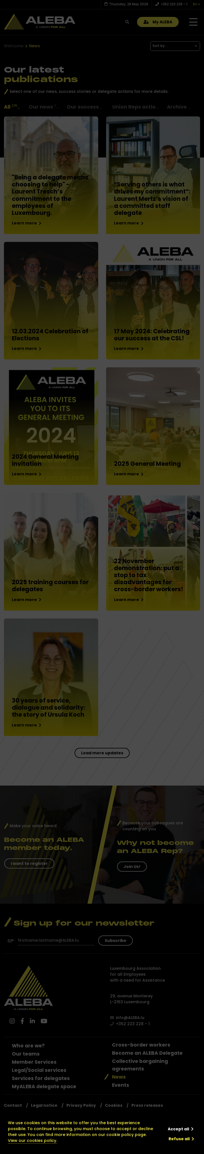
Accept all (178, 1129)
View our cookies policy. (32, 1140)
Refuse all (179, 1139)
